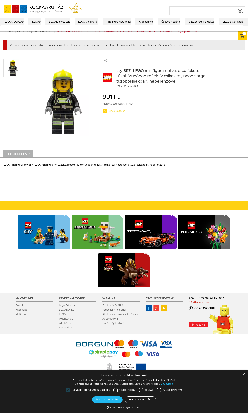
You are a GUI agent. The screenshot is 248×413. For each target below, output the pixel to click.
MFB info (21, 319)
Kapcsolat (21, 314)
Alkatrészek (66, 328)
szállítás (189, 2)
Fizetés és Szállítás (113, 310)
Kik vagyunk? (24, 303)
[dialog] (124, 391)
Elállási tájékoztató (113, 328)
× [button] (244, 374)
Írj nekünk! (198, 329)
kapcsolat (203, 2)
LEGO (62, 319)
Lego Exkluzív (67, 310)
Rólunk (20, 310)
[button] (124, 407)
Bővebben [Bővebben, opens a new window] (167, 383)
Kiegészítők (65, 332)
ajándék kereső (113, 2)
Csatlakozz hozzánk (160, 303)
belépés (223, 2)
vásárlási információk (169, 2)
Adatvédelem (110, 323)
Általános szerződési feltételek (120, 319)
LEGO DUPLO (66, 314)
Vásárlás (108, 303)
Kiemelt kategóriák (72, 303)
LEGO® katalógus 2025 (139, 2)
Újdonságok (66, 323)
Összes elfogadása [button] (107, 399)
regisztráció (238, 2)
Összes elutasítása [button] (140, 399)
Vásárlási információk (114, 314)
